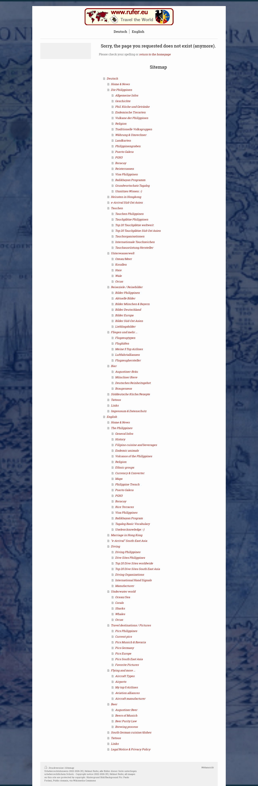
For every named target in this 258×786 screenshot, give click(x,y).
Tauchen (117, 208)
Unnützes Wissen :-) (128, 191)
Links (115, 405)
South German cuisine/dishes (131, 732)
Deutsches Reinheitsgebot (133, 383)
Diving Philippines (127, 552)
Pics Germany (124, 648)
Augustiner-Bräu (126, 371)
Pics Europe (123, 653)
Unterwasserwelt (122, 253)
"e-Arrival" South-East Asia (129, 541)
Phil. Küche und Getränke (132, 107)
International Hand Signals (133, 580)
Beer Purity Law (126, 721)
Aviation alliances (127, 693)
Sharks (120, 608)
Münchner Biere (126, 377)
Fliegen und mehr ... (124, 332)
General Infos (124, 433)
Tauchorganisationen (129, 236)
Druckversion (54, 767)
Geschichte (122, 101)
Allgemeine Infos (126, 95)
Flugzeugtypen (125, 338)
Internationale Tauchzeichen (135, 242)
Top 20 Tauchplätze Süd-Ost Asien (138, 231)
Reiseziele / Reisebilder (127, 287)
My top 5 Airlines (126, 687)
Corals (119, 603)
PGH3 (119, 157)
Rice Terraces (124, 507)
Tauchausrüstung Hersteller (134, 247)
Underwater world (123, 591)
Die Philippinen (121, 90)
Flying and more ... (123, 670)
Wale (118, 276)
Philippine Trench (127, 484)
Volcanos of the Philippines (133, 456)
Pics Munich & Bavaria (130, 642)
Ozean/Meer (123, 259)
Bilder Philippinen (127, 293)
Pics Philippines (126, 631)
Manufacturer (124, 586)
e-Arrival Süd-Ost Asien (127, 202)
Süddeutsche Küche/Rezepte (130, 394)
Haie (118, 270)
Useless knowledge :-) (129, 529)
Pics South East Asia (129, 659)
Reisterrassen (124, 169)
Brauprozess (123, 388)
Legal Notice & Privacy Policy (130, 749)
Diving (115, 546)
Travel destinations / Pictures (131, 625)
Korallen (121, 264)
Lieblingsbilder (125, 326)
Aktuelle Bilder (125, 298)
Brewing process (126, 727)
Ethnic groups (124, 467)
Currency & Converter (129, 473)
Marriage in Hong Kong (126, 535)
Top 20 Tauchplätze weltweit (134, 225)
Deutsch (112, 78)
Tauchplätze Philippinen (131, 219)
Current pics (123, 636)
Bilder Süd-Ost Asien (129, 321)
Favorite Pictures (127, 665)
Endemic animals (127, 450)
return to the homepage (155, 54)
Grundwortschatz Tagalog (132, 185)
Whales (120, 614)
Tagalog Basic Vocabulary (132, 524)
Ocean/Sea (122, 597)
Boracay (120, 163)
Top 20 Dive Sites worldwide (134, 563)
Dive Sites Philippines (130, 558)
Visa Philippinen (126, 174)
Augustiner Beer (126, 710)
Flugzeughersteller (128, 360)
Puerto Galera (124, 152)
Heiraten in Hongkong (126, 197)
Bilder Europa (124, 315)
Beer (114, 704)
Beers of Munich (126, 715)
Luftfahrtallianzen (127, 355)
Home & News (120, 84)
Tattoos (116, 400)
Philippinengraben (127, 146)
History (120, 439)
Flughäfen (122, 343)
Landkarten (123, 140)
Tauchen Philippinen (129, 214)
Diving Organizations (129, 574)
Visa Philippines (126, 512)
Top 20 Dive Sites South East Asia (137, 569)
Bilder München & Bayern (132, 304)
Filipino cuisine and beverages (136, 445)
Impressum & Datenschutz (128, 411)
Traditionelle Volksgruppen (133, 129)
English (112, 417)
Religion (120, 123)
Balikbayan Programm (130, 180)
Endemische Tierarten (130, 112)
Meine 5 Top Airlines (129, 349)
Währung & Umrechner (130, 135)
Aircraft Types (124, 676)
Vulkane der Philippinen (131, 118)
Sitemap (69, 767)
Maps (118, 479)
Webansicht (207, 767)
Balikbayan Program (129, 518)
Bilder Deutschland (128, 309)
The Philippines (121, 428)
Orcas (119, 281)
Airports (120, 682)
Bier (114, 366)
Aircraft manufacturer (130, 698)
